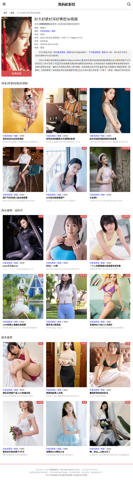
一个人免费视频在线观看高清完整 (105, 266)
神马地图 (61, 475)
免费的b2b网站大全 (55, 452)
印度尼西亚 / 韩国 (47, 31)
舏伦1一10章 (52, 266)
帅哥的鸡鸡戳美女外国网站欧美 (60, 139)
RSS (48, 475)
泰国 (12, 13)
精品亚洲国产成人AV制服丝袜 (16, 393)
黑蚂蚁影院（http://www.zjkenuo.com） (65, 470)
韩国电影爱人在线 (54, 393)
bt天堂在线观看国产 (55, 197)
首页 (5, 13)
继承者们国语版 (53, 325)
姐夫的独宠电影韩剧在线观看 (103, 139)
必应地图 (83, 475)
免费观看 (16, 73)
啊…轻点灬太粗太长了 (100, 452)
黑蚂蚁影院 (66, 4)
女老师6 (93, 197)
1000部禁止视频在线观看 (14, 325)
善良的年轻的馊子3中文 (14, 452)
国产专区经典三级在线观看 (15, 197)
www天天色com (10, 266)
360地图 (76, 475)
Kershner (44, 41)
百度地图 (53, 475)
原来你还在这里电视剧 (13, 139)
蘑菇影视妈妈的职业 (99, 393)
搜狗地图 (68, 475)
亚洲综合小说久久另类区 (101, 325)
